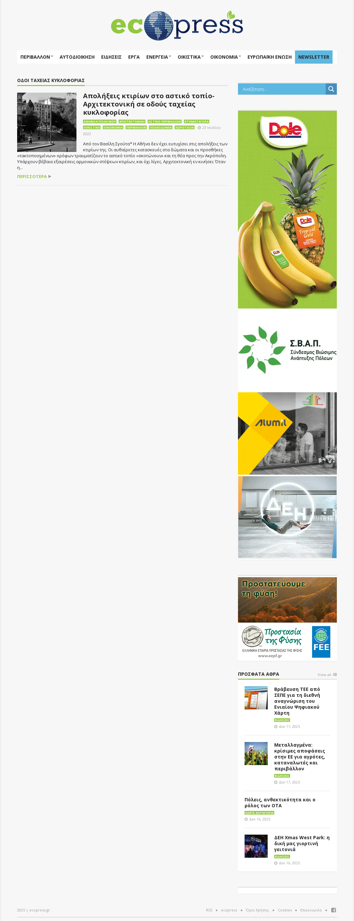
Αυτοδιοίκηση (77, 57)
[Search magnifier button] (331, 89)
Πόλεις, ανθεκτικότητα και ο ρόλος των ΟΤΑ (280, 802)
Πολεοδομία (161, 127)
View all (324, 675)
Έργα (134, 57)
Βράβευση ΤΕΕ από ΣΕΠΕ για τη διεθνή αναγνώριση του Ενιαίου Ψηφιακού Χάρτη (297, 701)
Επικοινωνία (311, 909)
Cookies (285, 909)
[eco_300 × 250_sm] (287, 433)
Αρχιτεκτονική (132, 121)
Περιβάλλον (35, 57)
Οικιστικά (189, 57)
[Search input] (283, 89)
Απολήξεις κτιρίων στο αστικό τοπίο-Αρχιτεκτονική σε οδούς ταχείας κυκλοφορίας (149, 104)
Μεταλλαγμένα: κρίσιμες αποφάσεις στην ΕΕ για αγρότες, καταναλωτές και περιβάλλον (299, 757)
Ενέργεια (157, 57)
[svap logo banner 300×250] (287, 349)
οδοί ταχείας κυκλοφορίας (51, 80)
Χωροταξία (184, 127)
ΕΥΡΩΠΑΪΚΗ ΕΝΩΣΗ (270, 57)
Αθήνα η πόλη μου (100, 121)
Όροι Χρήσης (257, 909)
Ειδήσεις (111, 57)
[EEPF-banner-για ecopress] (287, 618)
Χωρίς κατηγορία (259, 813)
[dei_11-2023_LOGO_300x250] (287, 517)
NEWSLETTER (313, 57)
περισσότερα (32, 176)
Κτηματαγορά (197, 121)
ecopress (229, 909)
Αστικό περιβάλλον (164, 121)
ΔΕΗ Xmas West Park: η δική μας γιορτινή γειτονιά (302, 843)
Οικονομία (224, 57)
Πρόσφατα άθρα (258, 674)
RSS (209, 909)
